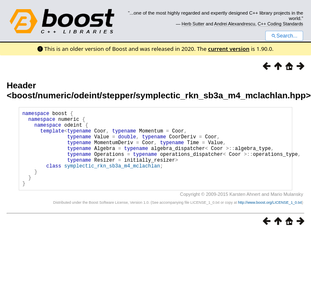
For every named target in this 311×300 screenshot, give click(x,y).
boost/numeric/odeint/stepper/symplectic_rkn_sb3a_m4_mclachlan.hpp (159, 95)
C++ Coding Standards (280, 23)
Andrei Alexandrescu (234, 23)
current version (228, 48)
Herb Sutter (193, 23)
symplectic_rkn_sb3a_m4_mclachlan (112, 178)
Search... (284, 36)
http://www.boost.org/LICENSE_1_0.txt (270, 219)
